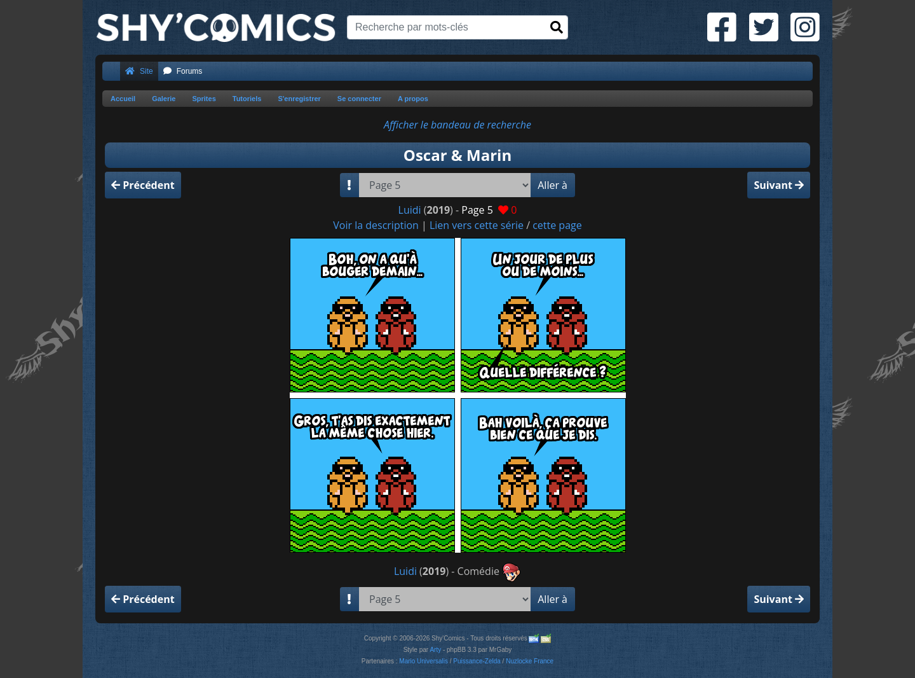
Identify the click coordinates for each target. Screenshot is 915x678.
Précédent (143, 185)
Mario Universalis (423, 661)
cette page (557, 225)
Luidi (409, 210)
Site (139, 71)
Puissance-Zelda (476, 661)
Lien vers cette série (477, 225)
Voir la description (376, 225)
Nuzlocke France (529, 661)
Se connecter (359, 98)
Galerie (163, 98)
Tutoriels (247, 98)
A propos (413, 98)
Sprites (203, 98)
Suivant (779, 185)
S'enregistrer (299, 98)
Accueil (123, 98)
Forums (183, 71)
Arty (435, 649)
